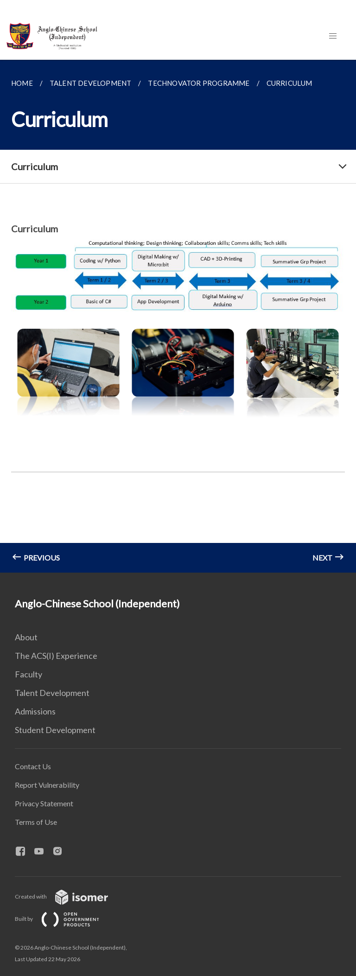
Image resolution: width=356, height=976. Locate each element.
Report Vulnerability (47, 784)
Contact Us (33, 766)
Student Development (55, 730)
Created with (69, 896)
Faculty (28, 674)
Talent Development (52, 693)
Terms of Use (36, 821)
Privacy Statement (44, 803)
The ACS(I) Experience (56, 656)
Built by (64, 918)
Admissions (35, 711)
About (26, 637)
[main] (178, 316)
